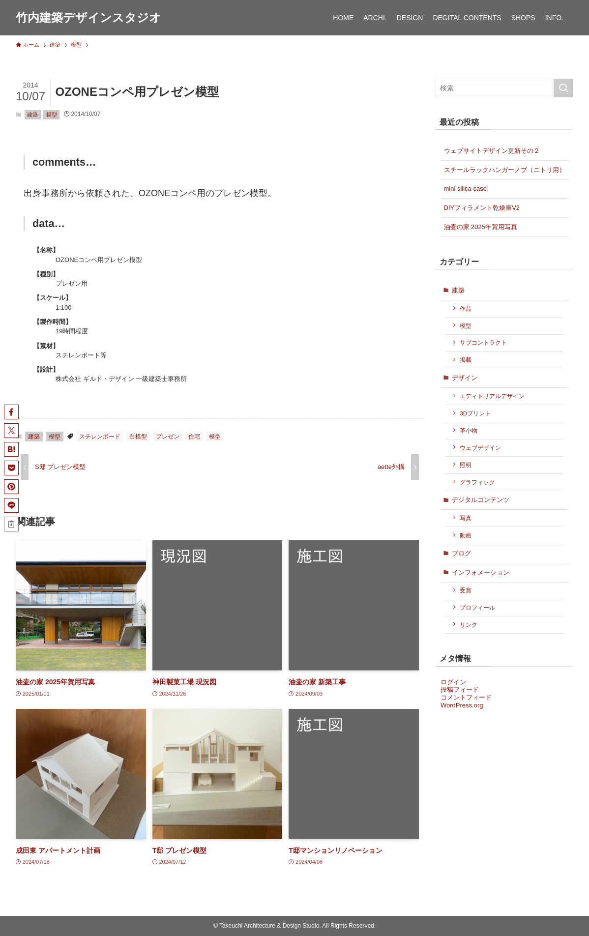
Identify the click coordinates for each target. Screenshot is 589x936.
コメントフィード (466, 697)
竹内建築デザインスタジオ (88, 18)
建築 (32, 114)
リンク (468, 624)
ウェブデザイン (480, 447)
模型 (51, 114)
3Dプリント (475, 413)
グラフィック (477, 482)
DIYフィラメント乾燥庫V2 (482, 207)
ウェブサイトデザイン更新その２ (492, 150)
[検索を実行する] (563, 88)
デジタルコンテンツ (480, 499)
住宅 (194, 436)
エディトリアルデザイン (492, 396)
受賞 (465, 590)
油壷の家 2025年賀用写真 (481, 227)
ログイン (453, 682)
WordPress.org (462, 705)
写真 (465, 518)
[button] (11, 412)
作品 (465, 308)
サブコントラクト (483, 342)
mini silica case (465, 188)
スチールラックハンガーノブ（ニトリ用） (504, 170)
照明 (465, 465)
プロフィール (477, 607)
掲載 (465, 359)
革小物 (468, 430)
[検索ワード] (504, 88)
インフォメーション (480, 572)
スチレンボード (99, 436)
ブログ (461, 553)
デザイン (464, 377)
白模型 (138, 436)
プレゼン (167, 436)
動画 (465, 535)
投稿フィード (460, 689)
